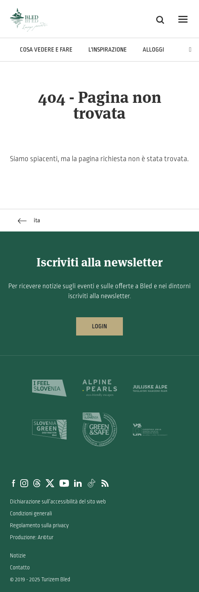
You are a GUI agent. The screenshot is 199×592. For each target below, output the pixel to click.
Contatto (20, 568)
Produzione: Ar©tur (32, 537)
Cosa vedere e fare (46, 49)
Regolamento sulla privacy (39, 525)
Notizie (18, 556)
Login (99, 326)
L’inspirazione (107, 49)
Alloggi (153, 49)
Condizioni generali (31, 514)
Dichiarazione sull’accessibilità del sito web (58, 502)
